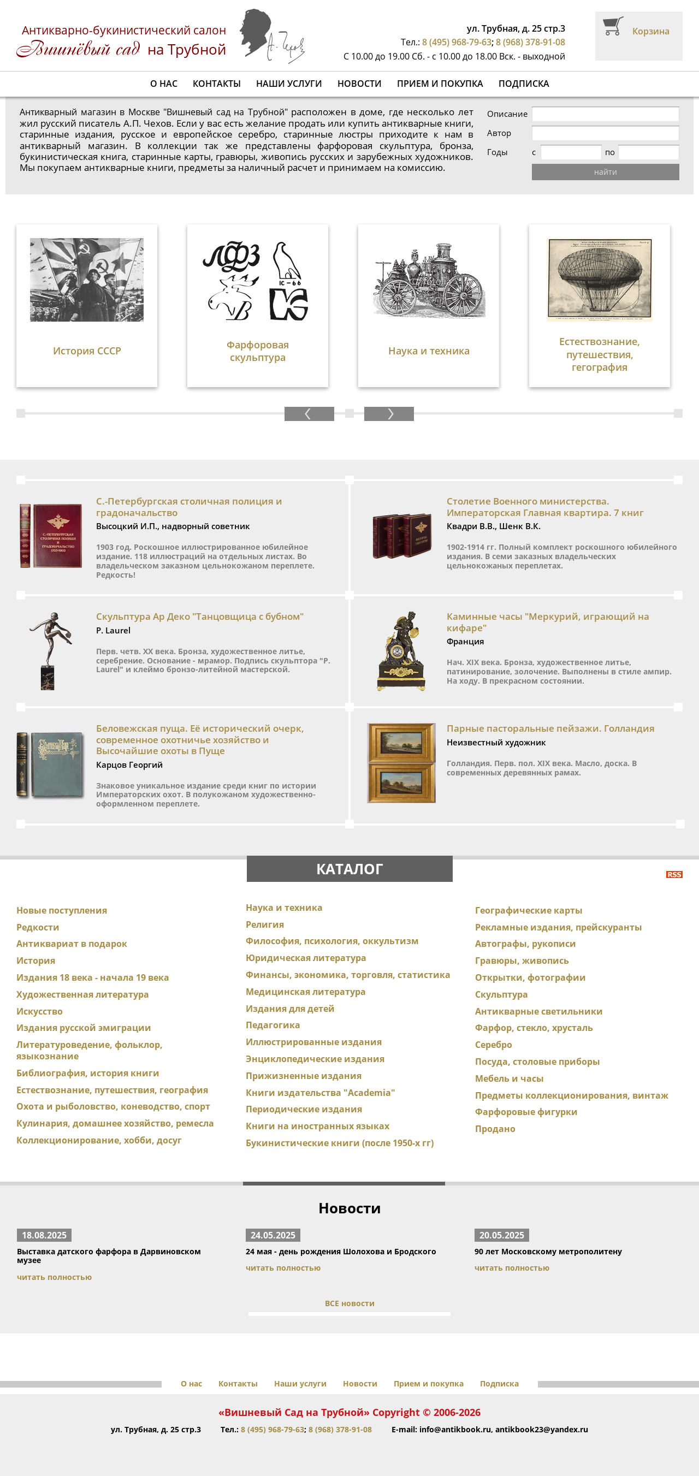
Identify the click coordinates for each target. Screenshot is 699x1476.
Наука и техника (284, 908)
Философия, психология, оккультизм (332, 941)
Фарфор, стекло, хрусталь (534, 1028)
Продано (495, 1129)
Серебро (493, 1045)
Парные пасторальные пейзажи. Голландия (551, 728)
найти (605, 172)
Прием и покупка (440, 84)
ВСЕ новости (350, 1303)
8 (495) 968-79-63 (456, 42)
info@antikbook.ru (455, 1429)
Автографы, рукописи (525, 944)
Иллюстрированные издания (314, 1042)
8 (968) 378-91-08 (530, 42)
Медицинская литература (306, 992)
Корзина (651, 31)
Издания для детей (290, 1009)
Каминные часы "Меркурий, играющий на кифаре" (548, 621)
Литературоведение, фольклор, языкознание (89, 1050)
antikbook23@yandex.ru (541, 1429)
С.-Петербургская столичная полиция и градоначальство (189, 506)
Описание (507, 114)
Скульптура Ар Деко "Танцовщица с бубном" (200, 616)
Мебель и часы (509, 1078)
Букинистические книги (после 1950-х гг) (340, 1143)
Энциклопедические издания (315, 1059)
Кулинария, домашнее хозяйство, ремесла (115, 1123)
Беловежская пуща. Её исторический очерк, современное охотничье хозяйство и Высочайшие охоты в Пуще (200, 739)
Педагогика (273, 1025)
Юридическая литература (306, 958)
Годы (497, 152)
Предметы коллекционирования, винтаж (571, 1095)
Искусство (39, 1011)
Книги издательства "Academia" (320, 1093)
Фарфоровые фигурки (526, 1112)
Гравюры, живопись (522, 961)
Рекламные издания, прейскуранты (558, 927)
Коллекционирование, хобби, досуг (99, 1140)
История (35, 961)
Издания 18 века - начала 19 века (92, 977)
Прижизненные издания (304, 1076)
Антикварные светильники (539, 1011)
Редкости (38, 927)
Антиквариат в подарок (71, 944)
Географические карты (529, 910)
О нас (163, 84)
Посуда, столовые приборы (537, 1062)
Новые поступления (61, 910)
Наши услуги (289, 84)
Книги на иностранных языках (317, 1126)
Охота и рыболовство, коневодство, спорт (113, 1106)
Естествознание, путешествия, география (112, 1090)
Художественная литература (82, 994)
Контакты (217, 84)
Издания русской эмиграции (83, 1028)
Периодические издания (304, 1109)
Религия (265, 924)
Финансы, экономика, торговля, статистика (348, 975)
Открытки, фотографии (530, 977)
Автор (499, 133)
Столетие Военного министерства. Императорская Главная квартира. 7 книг (545, 506)
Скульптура (501, 994)
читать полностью (54, 1277)
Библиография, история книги (87, 1073)
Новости (359, 84)
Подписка (524, 84)
